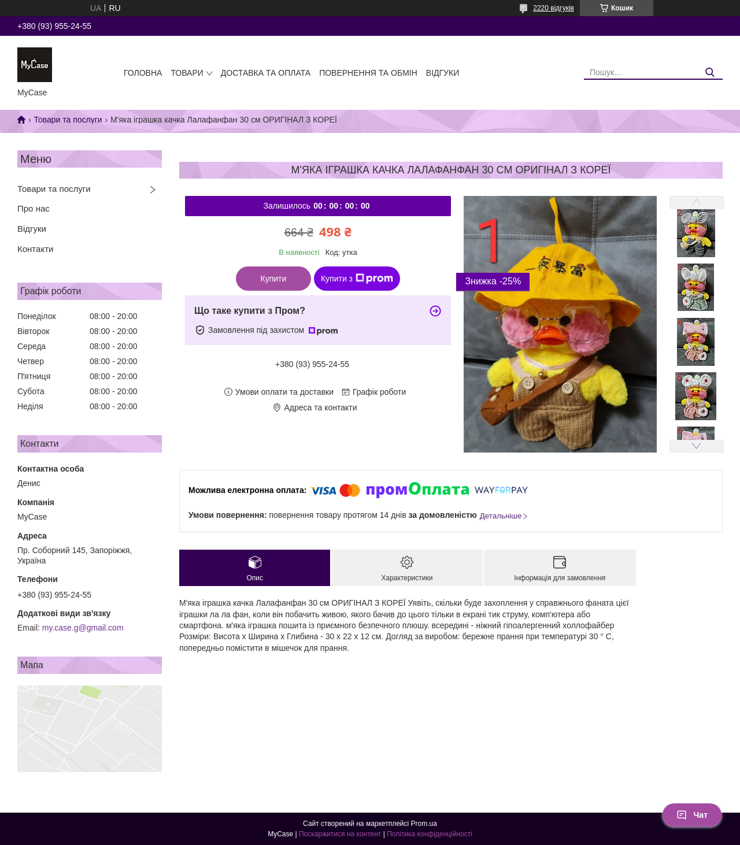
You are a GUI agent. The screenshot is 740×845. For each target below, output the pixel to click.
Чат (692, 815)
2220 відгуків (553, 8)
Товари (187, 72)
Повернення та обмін (368, 72)
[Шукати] (710, 72)
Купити (274, 278)
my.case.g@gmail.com (83, 627)
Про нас (33, 208)
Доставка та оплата (265, 72)
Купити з (357, 278)
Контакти (35, 249)
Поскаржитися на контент (340, 834)
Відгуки (442, 72)
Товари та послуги (68, 120)
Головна (143, 72)
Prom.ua (424, 824)
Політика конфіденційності (429, 834)
